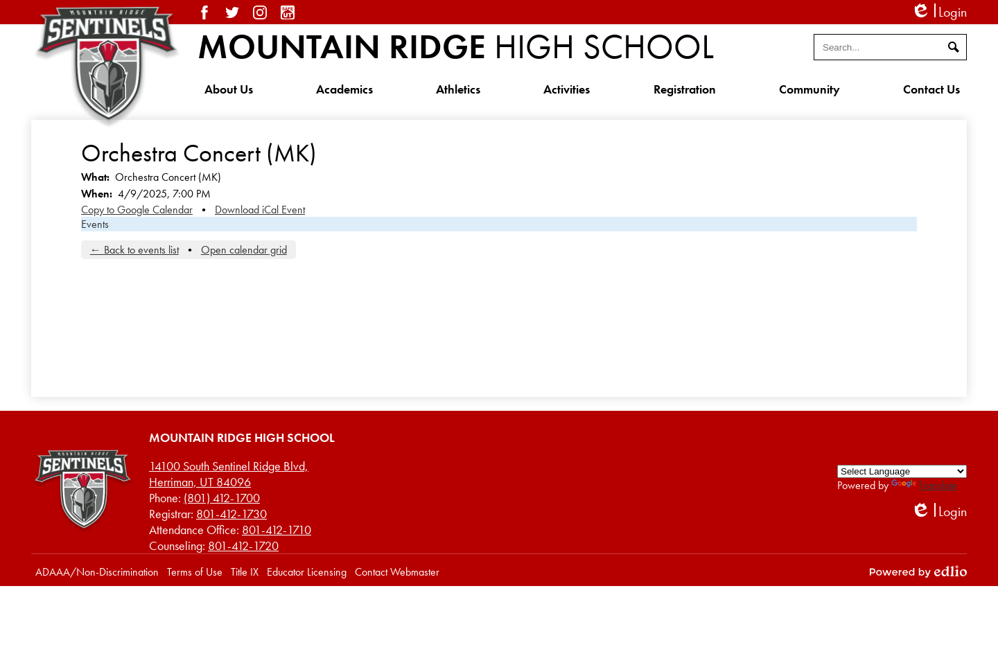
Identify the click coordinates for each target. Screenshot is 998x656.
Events (95, 224)
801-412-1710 (276, 530)
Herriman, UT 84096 (228, 474)
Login (939, 12)
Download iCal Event (260, 209)
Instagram (260, 12)
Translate (924, 485)
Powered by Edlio (918, 571)
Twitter (232, 12)
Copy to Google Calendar (137, 209)
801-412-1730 (231, 514)
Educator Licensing (307, 572)
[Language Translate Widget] (902, 471)
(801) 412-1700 (222, 498)
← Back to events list (134, 249)
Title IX (245, 572)
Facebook (204, 12)
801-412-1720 (243, 545)
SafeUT (288, 12)
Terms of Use (194, 572)
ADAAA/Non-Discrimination (97, 572)
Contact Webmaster (397, 572)
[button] (229, 88)
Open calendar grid (244, 249)
